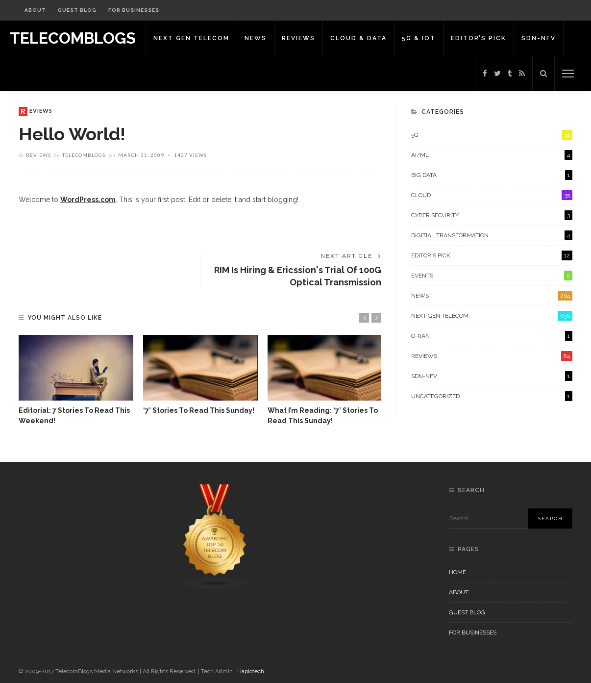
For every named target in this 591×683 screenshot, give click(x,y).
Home (457, 572)
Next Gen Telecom (191, 38)
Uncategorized (491, 396)
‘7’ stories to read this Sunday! (198, 410)
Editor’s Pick (478, 38)
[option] (76, 380)
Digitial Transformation (491, 235)
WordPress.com (88, 199)
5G (491, 135)
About (35, 10)
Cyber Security (491, 215)
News (256, 38)
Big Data (491, 175)
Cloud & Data (358, 38)
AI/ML (491, 155)
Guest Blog (77, 10)
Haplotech (250, 671)
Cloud (491, 195)
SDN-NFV (538, 38)
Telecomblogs (83, 155)
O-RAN (491, 336)
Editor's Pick (491, 255)
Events (491, 275)
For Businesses (133, 10)
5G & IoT (419, 38)
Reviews (298, 38)
